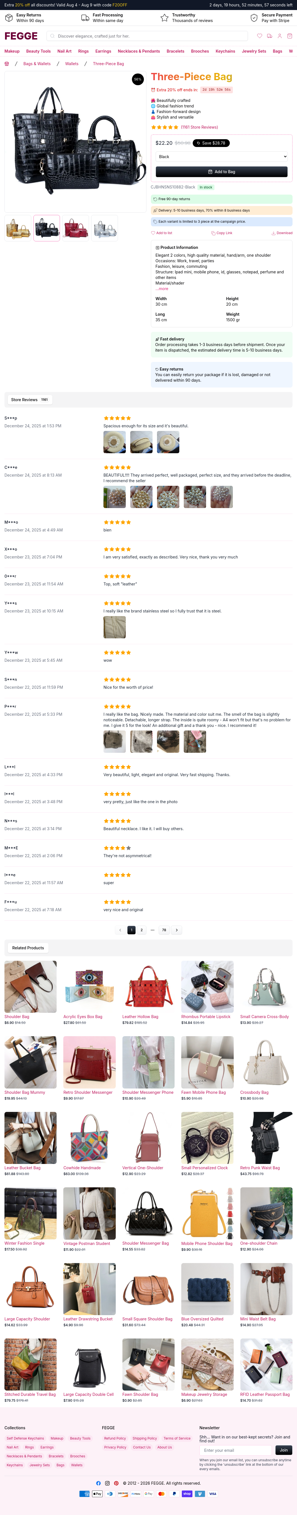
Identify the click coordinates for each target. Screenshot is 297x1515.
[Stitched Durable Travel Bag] (30, 1371)
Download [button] (282, 233)
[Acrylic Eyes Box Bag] (89, 993)
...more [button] (162, 288)
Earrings (103, 51)
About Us (164, 1447)
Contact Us (142, 1447)
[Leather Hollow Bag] (148, 993)
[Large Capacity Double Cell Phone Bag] (89, 1371)
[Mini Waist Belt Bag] (266, 1295)
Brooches (200, 51)
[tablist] (148, 400)
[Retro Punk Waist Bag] (266, 1144)
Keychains (225, 51)
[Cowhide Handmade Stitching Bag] (89, 1144)
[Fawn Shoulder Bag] (148, 1371)
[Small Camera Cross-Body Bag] (266, 993)
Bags (277, 51)
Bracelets (176, 51)
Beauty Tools (38, 51)
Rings (83, 51)
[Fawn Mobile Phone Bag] (207, 1068)
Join (284, 1450)
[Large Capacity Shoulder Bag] (30, 1295)
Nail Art (64, 51)
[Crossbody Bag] (266, 1068)
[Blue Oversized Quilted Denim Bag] (207, 1295)
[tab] (30, 400)
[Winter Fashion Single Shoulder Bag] (30, 1219)
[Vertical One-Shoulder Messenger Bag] (148, 1144)
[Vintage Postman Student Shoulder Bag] (89, 1219)
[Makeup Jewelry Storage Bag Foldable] (207, 1371)
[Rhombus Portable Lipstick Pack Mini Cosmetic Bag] (207, 993)
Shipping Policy (145, 1438)
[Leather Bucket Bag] (30, 1144)
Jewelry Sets (254, 51)
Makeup (12, 51)
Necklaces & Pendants (139, 51)
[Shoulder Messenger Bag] (148, 1219)
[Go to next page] (176, 930)
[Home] (21, 35)
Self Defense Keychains (25, 1438)
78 (164, 930)
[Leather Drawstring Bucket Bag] (89, 1295)
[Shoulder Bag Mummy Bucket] (30, 1068)
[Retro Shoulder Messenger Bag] (89, 1068)
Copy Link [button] (221, 233)
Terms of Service (177, 1438)
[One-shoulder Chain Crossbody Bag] (266, 1219)
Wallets (72, 63)
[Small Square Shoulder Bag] (148, 1295)
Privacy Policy (115, 1447)
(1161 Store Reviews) (199, 127)
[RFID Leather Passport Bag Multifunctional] (266, 1371)
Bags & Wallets (37, 63)
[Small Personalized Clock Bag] (207, 1144)
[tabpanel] (148, 672)
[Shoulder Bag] (30, 993)
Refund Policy (115, 1438)
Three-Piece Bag (108, 63)
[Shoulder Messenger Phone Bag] (148, 1068)
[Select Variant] (222, 156)
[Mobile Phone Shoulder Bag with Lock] (207, 1219)
